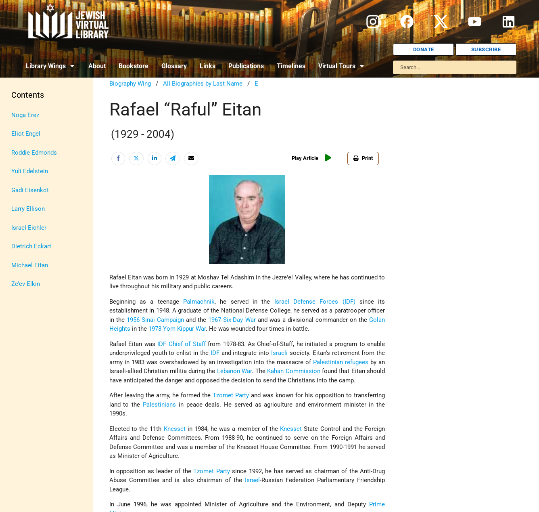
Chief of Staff (187, 344)
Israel (252, 480)
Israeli (279, 353)
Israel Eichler (28, 227)
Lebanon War (234, 371)
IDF (161, 344)
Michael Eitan (29, 265)
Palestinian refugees (340, 362)
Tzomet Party (231, 395)
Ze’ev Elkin (25, 283)
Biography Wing (130, 83)
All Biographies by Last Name (202, 83)
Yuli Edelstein (29, 171)
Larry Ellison (28, 208)
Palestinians (159, 404)
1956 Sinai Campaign (155, 319)
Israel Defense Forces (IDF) (314, 301)
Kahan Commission (293, 371)
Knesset (175, 428)
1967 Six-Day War (231, 319)
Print (363, 158)
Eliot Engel (25, 133)
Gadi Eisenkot (30, 190)
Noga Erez (25, 115)
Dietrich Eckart (31, 246)
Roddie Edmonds (34, 152)
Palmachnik (199, 301)
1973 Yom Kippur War (177, 328)
